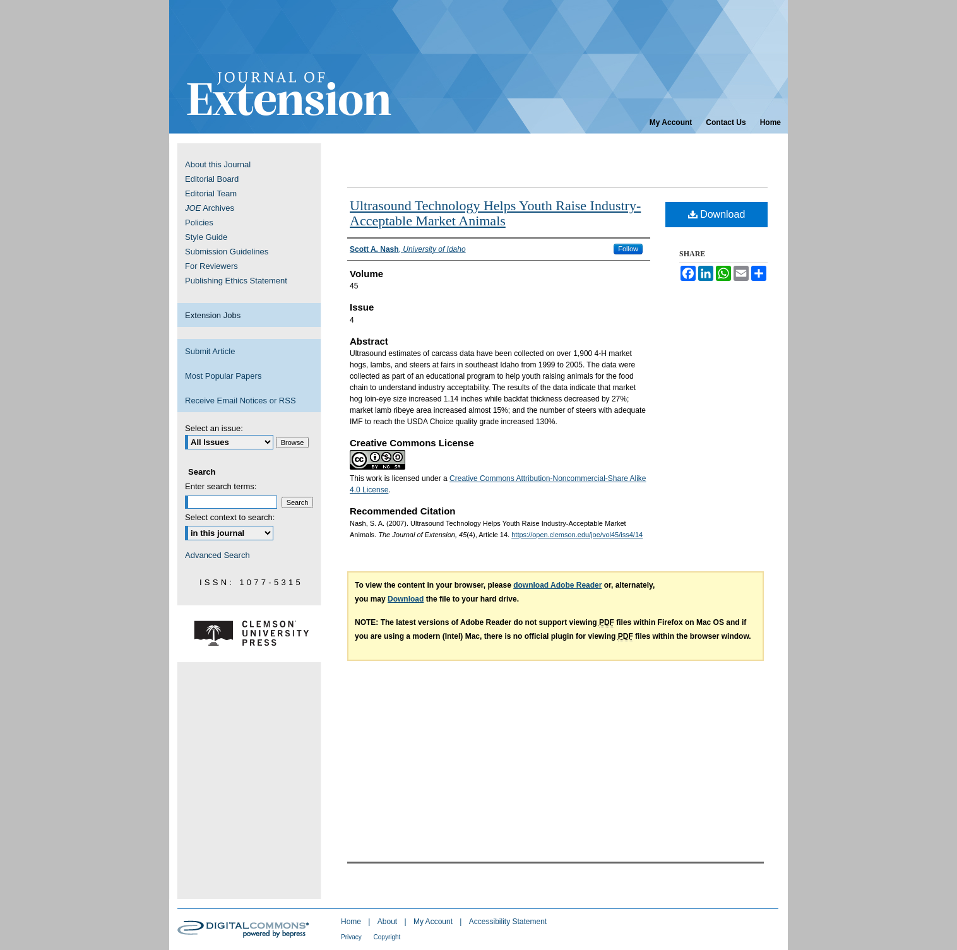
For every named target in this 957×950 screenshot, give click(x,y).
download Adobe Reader (557, 585)
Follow (628, 248)
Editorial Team (211, 193)
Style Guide (206, 237)
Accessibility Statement (508, 921)
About (388, 921)
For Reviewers (211, 266)
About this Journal (218, 164)
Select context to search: (230, 517)
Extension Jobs (213, 315)
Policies (199, 222)
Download (717, 214)
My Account (434, 921)
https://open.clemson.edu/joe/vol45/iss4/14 (577, 534)
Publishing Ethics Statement (236, 280)
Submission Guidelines (226, 251)
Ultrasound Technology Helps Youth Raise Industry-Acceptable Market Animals (495, 213)
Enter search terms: (220, 486)
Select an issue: (214, 428)
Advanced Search (217, 555)
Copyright (387, 937)
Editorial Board (212, 179)
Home (352, 921)
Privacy (352, 937)
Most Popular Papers (223, 376)
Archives (209, 208)
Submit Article (210, 351)
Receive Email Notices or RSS (240, 400)
